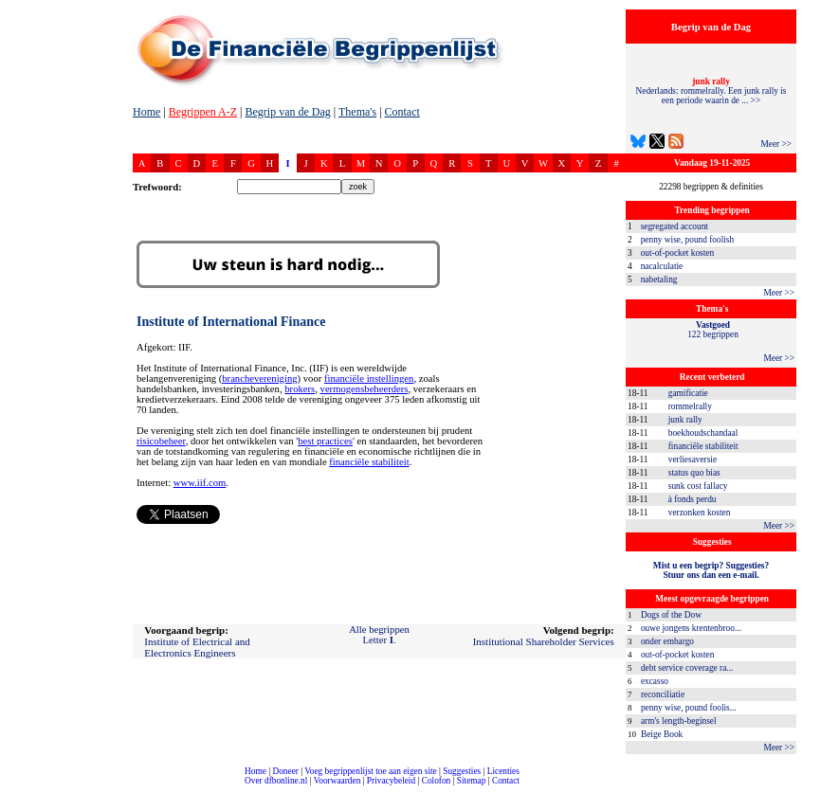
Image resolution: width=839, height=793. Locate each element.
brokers (299, 389)
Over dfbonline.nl (276, 780)
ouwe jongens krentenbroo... (691, 628)
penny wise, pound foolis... (689, 707)
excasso (654, 681)
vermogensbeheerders (364, 389)
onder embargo (667, 641)
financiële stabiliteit (703, 446)
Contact (402, 111)
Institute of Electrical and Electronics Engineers (196, 647)
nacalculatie (662, 266)
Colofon (436, 780)
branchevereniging (259, 378)
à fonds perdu (692, 499)
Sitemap (471, 780)
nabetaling (659, 279)
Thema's (357, 111)
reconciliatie (662, 694)
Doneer (285, 771)
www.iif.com (200, 483)
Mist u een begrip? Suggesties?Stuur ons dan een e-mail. (711, 570)
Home (146, 111)
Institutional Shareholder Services (543, 641)
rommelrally (690, 406)
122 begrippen (713, 329)
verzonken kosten (699, 512)
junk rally (685, 419)
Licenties (503, 771)
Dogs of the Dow (671, 615)
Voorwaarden (337, 780)
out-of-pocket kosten (677, 253)
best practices (325, 441)
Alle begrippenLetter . (379, 634)
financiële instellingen (368, 378)
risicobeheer (161, 441)
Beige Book (662, 734)
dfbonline (821, 788)
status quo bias (694, 473)
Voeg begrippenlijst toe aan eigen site (370, 771)
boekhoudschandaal (703, 433)
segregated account (674, 226)
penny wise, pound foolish (687, 239)
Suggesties (462, 771)
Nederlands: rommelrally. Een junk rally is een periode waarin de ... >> (711, 91)
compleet (10, 787)
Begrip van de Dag (287, 111)
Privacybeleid (391, 780)
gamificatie (688, 393)
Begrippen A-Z (203, 111)
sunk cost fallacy (698, 486)
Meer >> (776, 144)
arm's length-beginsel (679, 721)
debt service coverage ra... (687, 668)
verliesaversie (692, 459)
